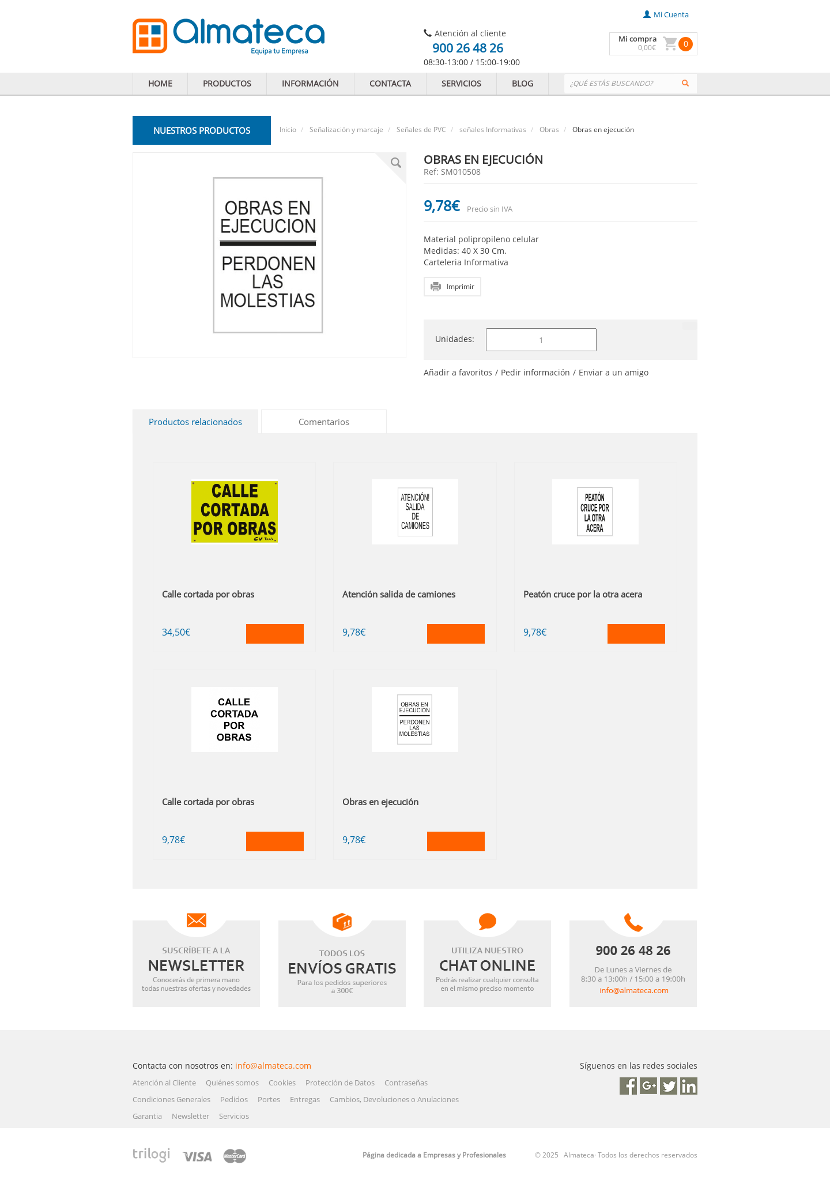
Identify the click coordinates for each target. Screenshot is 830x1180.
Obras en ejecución (380, 801)
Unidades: (454, 338)
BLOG (522, 83)
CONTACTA (390, 83)
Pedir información (535, 372)
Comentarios (324, 421)
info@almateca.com (273, 1065)
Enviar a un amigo (613, 372)
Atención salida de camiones (398, 594)
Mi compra (637, 38)
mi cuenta (666, 14)
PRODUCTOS (227, 83)
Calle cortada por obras (208, 594)
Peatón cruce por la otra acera (582, 594)
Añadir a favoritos (458, 372)
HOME (160, 83)
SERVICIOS (461, 83)
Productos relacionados (195, 421)
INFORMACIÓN (310, 83)
